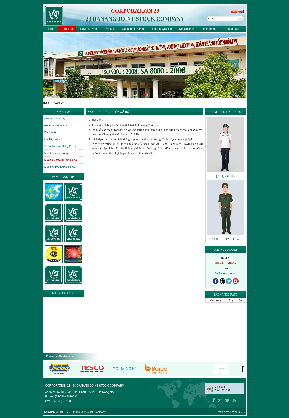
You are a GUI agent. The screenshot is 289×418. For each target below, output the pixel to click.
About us (67, 28)
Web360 (237, 411)
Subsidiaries (186, 28)
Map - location (63, 293)
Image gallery (63, 176)
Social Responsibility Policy (60, 146)
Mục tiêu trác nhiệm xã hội (61, 159)
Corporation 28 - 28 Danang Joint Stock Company (84, 385)
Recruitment (209, 28)
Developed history (55, 118)
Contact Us (232, 28)
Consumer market (133, 28)
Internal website (162, 28)
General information (56, 125)
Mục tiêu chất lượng (56, 153)
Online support (225, 249)
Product (110, 28)
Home (50, 28)
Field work (50, 132)
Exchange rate (225, 294)
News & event (89, 28)
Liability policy (52, 139)
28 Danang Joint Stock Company (135, 19)
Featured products (226, 111)
